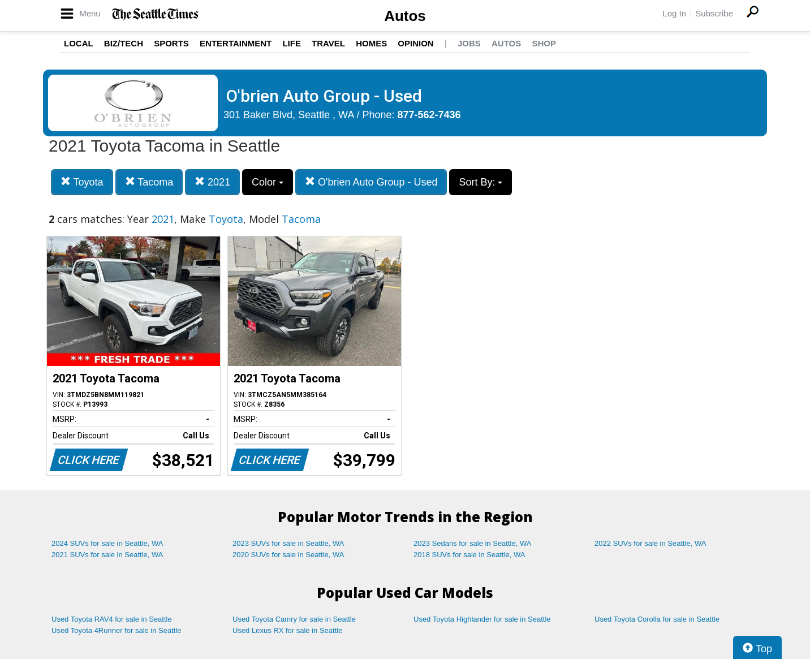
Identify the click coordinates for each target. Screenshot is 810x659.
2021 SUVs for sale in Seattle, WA (107, 554)
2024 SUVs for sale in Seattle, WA (107, 543)
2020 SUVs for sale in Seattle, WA (288, 554)
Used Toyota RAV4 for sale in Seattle (111, 619)
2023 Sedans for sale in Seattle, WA (472, 543)
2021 (212, 182)
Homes (371, 43)
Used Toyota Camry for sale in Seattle (294, 619)
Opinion (415, 43)
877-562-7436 (429, 114)
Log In (674, 13)
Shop (544, 43)
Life (291, 43)
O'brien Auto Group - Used (371, 182)
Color (267, 182)
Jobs (469, 43)
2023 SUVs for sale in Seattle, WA (288, 543)
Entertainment (236, 43)
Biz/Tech (123, 43)
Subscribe (714, 13)
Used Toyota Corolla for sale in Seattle (656, 619)
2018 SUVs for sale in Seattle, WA (469, 554)
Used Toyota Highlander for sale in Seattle (482, 619)
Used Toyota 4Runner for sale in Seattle (116, 630)
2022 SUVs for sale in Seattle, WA (650, 543)
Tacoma (149, 182)
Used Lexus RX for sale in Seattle (287, 630)
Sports (171, 43)
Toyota (82, 182)
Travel (328, 43)
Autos (405, 15)
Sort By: (480, 182)
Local (78, 43)
